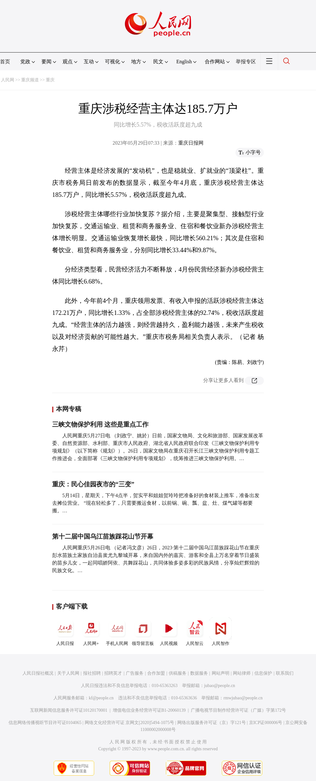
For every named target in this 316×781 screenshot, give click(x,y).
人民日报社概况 (37, 673)
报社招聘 (92, 673)
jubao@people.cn (219, 685)
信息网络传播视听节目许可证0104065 (45, 722)
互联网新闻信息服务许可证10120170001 (68, 710)
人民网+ (91, 631)
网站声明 (220, 673)
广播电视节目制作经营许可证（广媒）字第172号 (238, 710)
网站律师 (242, 673)
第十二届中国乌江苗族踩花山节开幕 (102, 536)
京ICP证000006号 (266, 722)
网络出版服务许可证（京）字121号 (211, 722)
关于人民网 (68, 673)
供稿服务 (177, 673)
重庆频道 (30, 80)
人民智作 (221, 631)
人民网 (7, 80)
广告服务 (134, 673)
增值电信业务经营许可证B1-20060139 (149, 710)
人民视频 (169, 631)
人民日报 (65, 631)
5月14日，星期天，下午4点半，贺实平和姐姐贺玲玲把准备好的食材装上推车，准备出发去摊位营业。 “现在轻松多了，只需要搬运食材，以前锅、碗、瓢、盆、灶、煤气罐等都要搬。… (155, 503)
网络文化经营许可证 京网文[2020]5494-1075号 (129, 722)
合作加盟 (156, 673)
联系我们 (285, 673)
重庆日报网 (191, 143)
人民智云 (195, 631)
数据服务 (199, 673)
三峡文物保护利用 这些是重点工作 (100, 424)
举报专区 (246, 61)
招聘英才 (113, 673)
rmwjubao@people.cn (243, 698)
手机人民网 (117, 631)
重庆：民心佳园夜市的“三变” (93, 484)
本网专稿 (68, 408)
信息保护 (263, 673)
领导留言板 (143, 631)
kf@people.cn (101, 698)
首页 (5, 61)
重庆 (50, 80)
